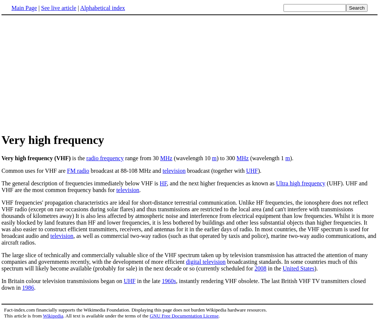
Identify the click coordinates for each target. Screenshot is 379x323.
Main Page (24, 8)
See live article (58, 8)
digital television (206, 262)
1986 (28, 288)
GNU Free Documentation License (184, 316)
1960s (169, 281)
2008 (260, 268)
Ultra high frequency (300, 183)
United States (299, 268)
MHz (166, 158)
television (173, 171)
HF (163, 183)
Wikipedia (53, 316)
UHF (252, 171)
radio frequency (105, 158)
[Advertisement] (63, 73)
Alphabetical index (102, 8)
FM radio (78, 171)
